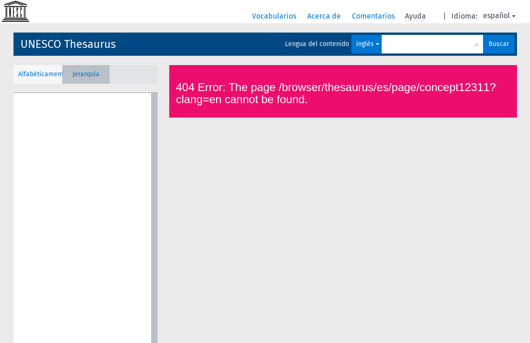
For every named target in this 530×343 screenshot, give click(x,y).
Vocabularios (275, 16)
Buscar (499, 44)
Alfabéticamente (40, 74)
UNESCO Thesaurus (68, 44)
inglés (367, 44)
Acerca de (325, 16)
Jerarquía (86, 74)
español (499, 15)
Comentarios (374, 16)
